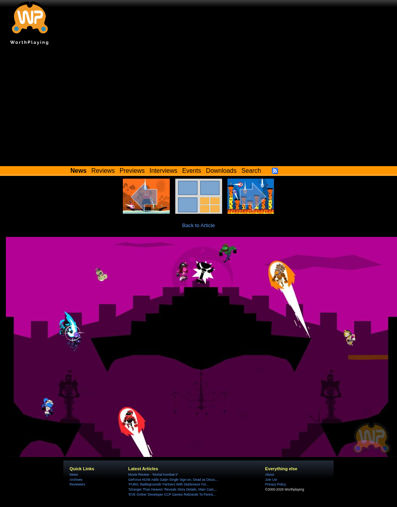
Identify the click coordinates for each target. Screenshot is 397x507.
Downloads (221, 170)
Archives (76, 480)
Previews (132, 170)
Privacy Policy (275, 484)
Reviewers (77, 484)
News (74, 475)
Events (191, 170)
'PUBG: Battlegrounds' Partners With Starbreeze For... (168, 484)
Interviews (163, 170)
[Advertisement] (198, 107)
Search (251, 170)
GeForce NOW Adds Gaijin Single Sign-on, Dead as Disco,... (173, 480)
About (269, 475)
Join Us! (271, 480)
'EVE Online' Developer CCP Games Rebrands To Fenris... (172, 494)
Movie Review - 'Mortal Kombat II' (153, 475)
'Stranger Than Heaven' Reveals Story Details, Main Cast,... (172, 489)
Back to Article (198, 225)
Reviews (103, 170)
